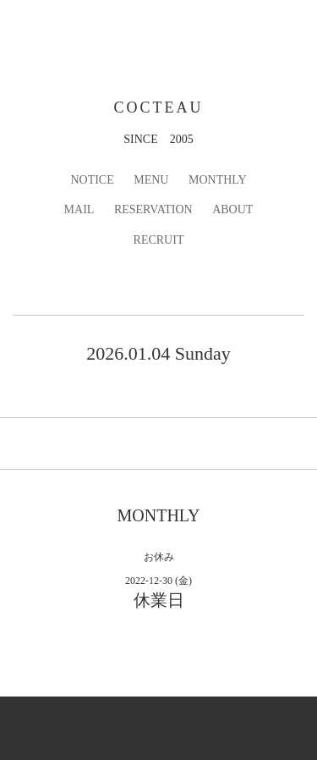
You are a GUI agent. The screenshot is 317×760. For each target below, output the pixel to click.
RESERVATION (153, 209)
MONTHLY (218, 179)
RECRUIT (159, 240)
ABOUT (232, 209)
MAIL (79, 209)
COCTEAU (159, 107)
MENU (151, 179)
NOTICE (91, 179)
